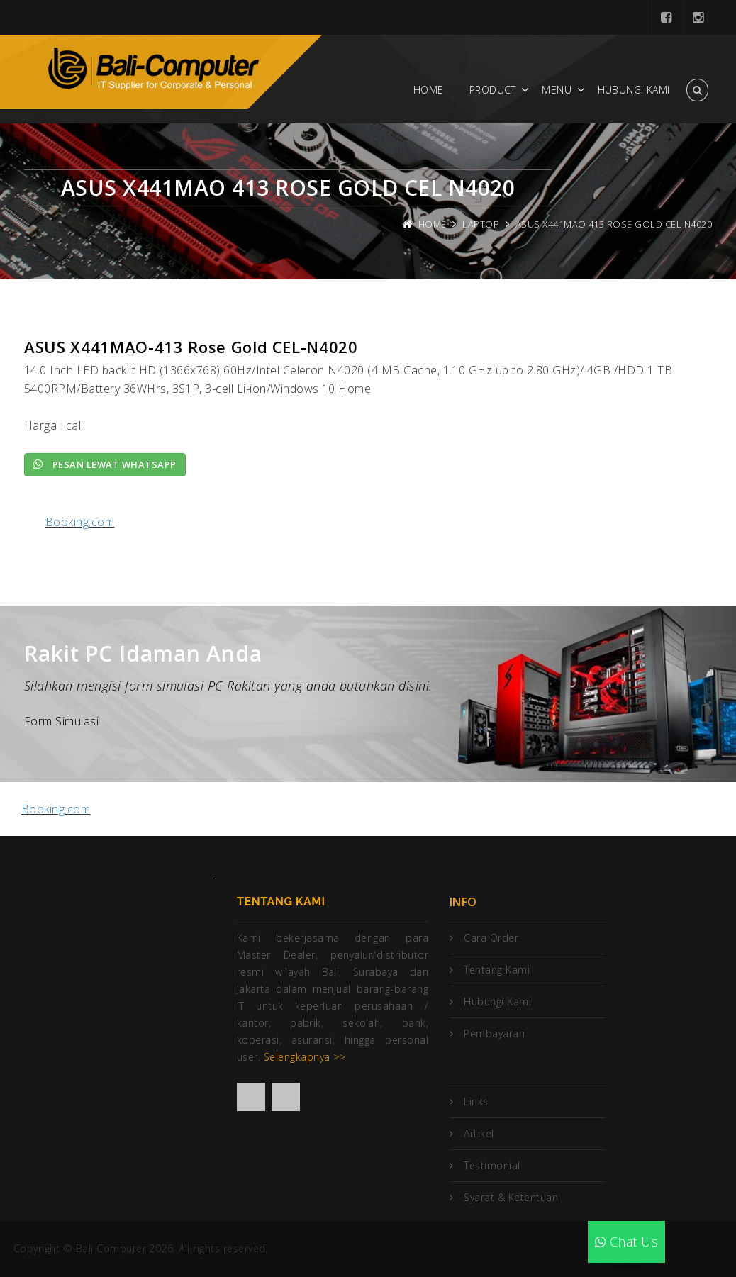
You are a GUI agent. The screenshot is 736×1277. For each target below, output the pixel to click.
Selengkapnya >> (304, 1057)
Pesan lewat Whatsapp (105, 464)
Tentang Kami (497, 969)
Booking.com (79, 522)
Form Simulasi (61, 721)
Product (492, 89)
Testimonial (492, 1165)
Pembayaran (494, 1033)
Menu (556, 89)
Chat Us (626, 1241)
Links (476, 1101)
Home (428, 89)
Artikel (479, 1133)
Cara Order (491, 937)
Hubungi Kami (634, 89)
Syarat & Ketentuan (511, 1197)
